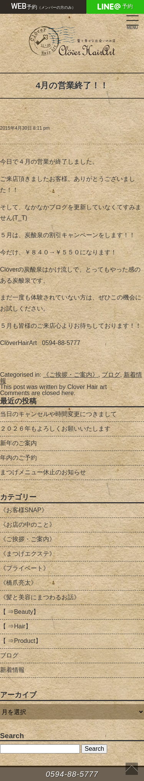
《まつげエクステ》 (27, 553)
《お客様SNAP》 (24, 510)
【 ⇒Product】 (20, 641)
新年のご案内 (18, 443)
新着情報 (12, 670)
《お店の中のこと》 (27, 524)
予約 (43, 6)
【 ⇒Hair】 (15, 626)
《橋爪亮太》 (18, 582)
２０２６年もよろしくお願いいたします (55, 428)
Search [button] (94, 748)
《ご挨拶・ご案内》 (70, 374)
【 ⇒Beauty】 (19, 612)
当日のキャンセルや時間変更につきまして (58, 414)
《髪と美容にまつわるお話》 (40, 597)
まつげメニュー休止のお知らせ (43, 472)
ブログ (111, 374)
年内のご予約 (18, 457)
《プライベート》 (24, 568)
